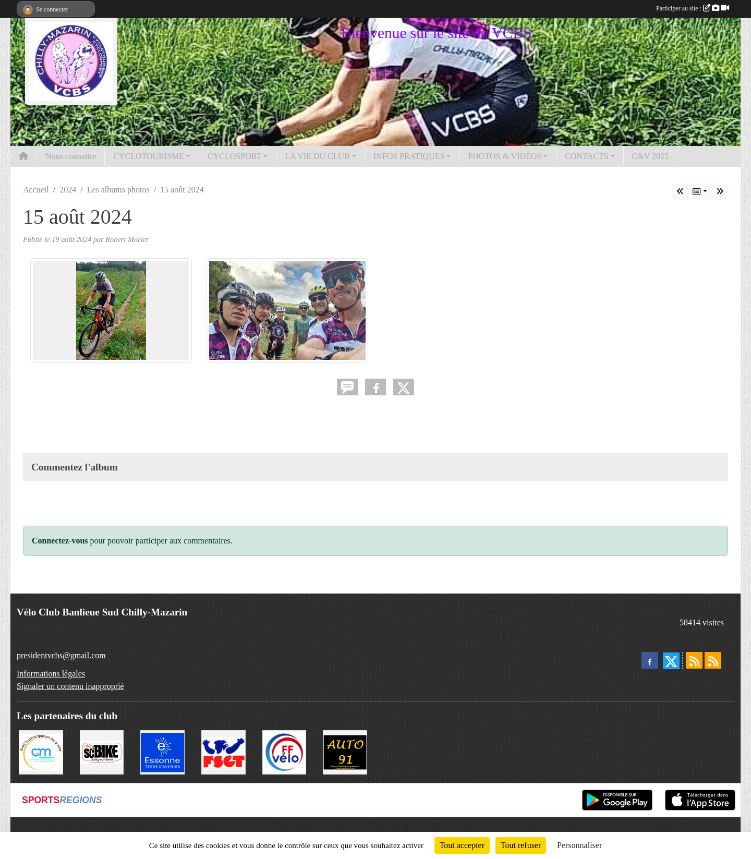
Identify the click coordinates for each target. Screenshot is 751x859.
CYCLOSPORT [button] (234, 156)
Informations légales (51, 673)
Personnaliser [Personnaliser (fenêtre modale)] (579, 845)
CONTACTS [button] (586, 156)
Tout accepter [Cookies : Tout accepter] (462, 845)
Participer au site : (692, 8)
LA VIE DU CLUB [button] (317, 156)
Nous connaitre (70, 156)
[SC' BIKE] (102, 751)
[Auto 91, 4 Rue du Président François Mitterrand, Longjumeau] (345, 751)
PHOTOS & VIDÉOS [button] (504, 156)
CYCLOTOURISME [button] (148, 156)
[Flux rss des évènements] (713, 660)
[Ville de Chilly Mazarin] (41, 751)
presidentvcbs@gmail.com (61, 655)
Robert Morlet (126, 239)
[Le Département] (162, 751)
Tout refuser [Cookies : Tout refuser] (521, 845)
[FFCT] (284, 751)
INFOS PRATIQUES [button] (408, 156)
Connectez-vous (60, 540)
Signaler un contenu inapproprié (70, 686)
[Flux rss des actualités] (694, 660)
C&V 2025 (650, 156)
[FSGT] (223, 751)
